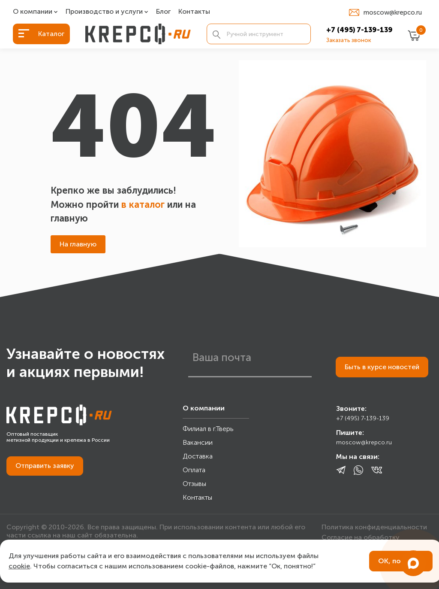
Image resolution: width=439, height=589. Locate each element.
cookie (19, 566)
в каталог (143, 204)
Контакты (194, 12)
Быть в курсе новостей (382, 367)
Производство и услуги (104, 12)
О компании (32, 12)
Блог (163, 12)
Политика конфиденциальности (374, 527)
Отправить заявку (44, 465)
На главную (78, 244)
